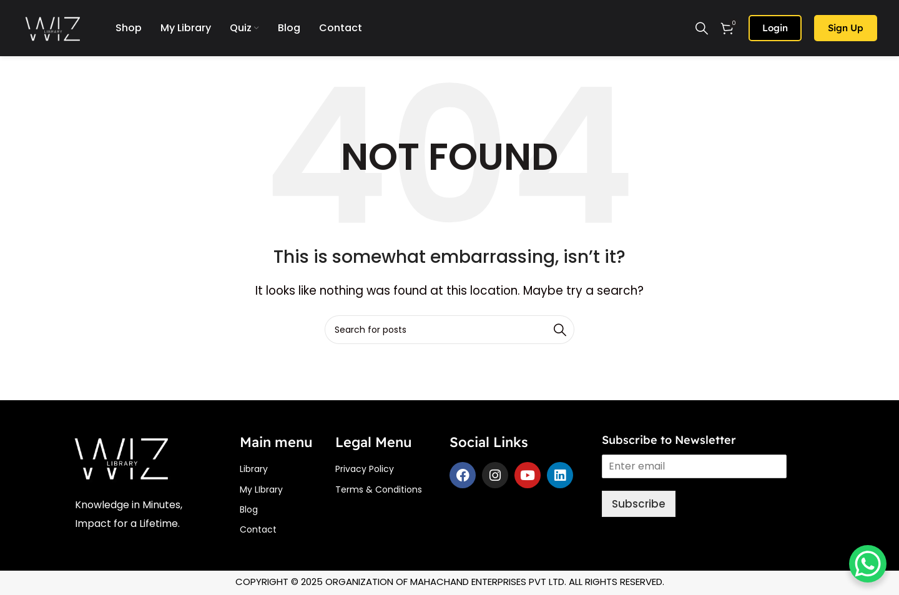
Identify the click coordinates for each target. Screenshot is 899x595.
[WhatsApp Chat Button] (868, 564)
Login (775, 28)
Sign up (845, 28)
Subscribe (639, 503)
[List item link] (287, 469)
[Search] (701, 28)
